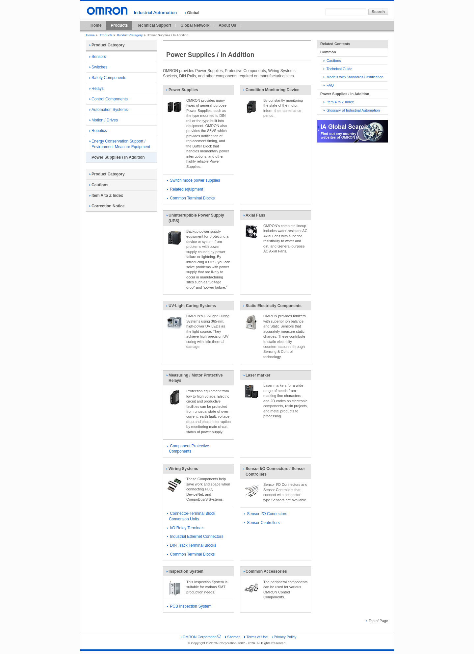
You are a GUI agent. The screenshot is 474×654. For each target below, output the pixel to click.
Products (119, 25)
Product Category (130, 35)
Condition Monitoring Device (271, 91)
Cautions (332, 61)
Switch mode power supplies (193, 180)
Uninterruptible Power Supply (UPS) (195, 219)
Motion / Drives (104, 120)
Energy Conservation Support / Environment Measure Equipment (120, 144)
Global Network (194, 25)
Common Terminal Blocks (191, 198)
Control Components (109, 99)
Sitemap (232, 637)
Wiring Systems (182, 470)
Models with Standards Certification (353, 77)
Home (96, 25)
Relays (97, 88)
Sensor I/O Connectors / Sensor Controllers (274, 472)
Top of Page (377, 621)
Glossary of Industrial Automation (352, 110)
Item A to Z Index (339, 102)
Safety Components (108, 77)
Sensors (98, 56)
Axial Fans (254, 216)
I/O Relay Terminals (185, 528)
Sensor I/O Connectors (265, 513)
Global (192, 13)
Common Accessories (265, 572)
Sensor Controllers (262, 522)
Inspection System (184, 572)
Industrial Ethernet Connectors (195, 536)
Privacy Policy (284, 637)
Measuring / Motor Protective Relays (194, 379)
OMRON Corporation (201, 637)
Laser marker (256, 376)
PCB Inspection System (189, 606)
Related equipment (185, 189)
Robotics (98, 130)
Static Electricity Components (272, 307)
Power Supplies (182, 91)
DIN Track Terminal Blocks (191, 545)
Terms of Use (256, 637)
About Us (227, 25)
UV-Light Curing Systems (191, 307)
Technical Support (154, 25)
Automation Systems (109, 109)
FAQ (329, 85)
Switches (98, 67)
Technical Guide (338, 69)
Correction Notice (107, 206)
